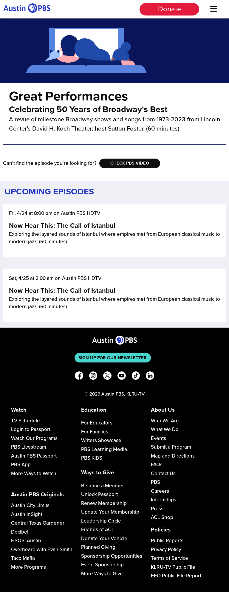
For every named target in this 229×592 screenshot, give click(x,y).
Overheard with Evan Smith (41, 549)
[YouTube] (121, 376)
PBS (155, 482)
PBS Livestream (28, 447)
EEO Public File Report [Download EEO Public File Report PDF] (176, 576)
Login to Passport (30, 429)
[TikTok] (136, 376)
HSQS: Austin (26, 540)
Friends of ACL (97, 529)
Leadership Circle (101, 521)
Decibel (19, 532)
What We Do (165, 429)
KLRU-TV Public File (173, 567)
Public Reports (167, 540)
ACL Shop (162, 517)
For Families (94, 432)
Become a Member (102, 486)
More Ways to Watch (33, 473)
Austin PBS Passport (34, 456)
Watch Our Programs (34, 438)
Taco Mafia (23, 558)
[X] (107, 376)
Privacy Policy (166, 549)
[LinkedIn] (150, 376)
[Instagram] (93, 376)
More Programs (28, 567)
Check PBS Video (129, 163)
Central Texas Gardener (37, 523)
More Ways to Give (102, 574)
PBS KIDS (91, 458)
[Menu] (213, 9)
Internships (163, 500)
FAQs (157, 464)
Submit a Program (171, 447)
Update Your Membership (110, 512)
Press (157, 509)
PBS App (21, 464)
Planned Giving (98, 547)
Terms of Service (169, 558)
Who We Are (165, 421)
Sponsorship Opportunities (111, 556)
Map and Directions (173, 456)
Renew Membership (104, 503)
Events (158, 438)
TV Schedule (25, 421)
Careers (160, 491)
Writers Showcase (101, 440)
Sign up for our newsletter (112, 357)
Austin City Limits (30, 505)
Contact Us (163, 473)
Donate (169, 9)
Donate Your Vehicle (104, 538)
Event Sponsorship (102, 565)
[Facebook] (79, 376)
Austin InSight (26, 514)
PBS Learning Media (104, 449)
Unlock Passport (99, 494)
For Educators (96, 423)
